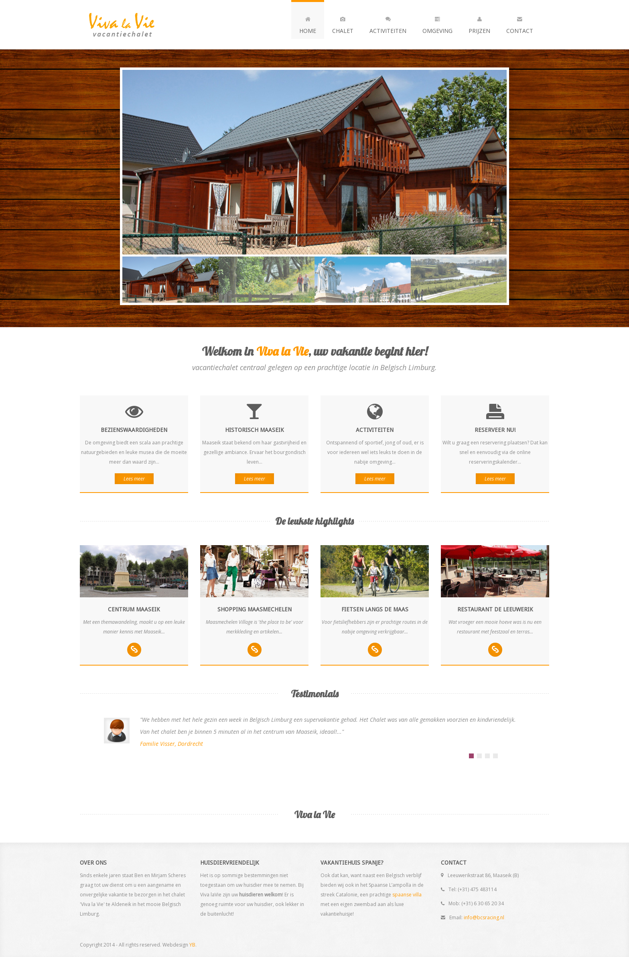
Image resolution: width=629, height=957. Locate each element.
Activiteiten (387, 23)
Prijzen (479, 23)
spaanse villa (407, 894)
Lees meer (134, 478)
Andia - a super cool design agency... (136, 24)
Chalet (342, 23)
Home (307, 23)
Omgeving (437, 23)
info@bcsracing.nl (484, 917)
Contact (519, 23)
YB (192, 944)
